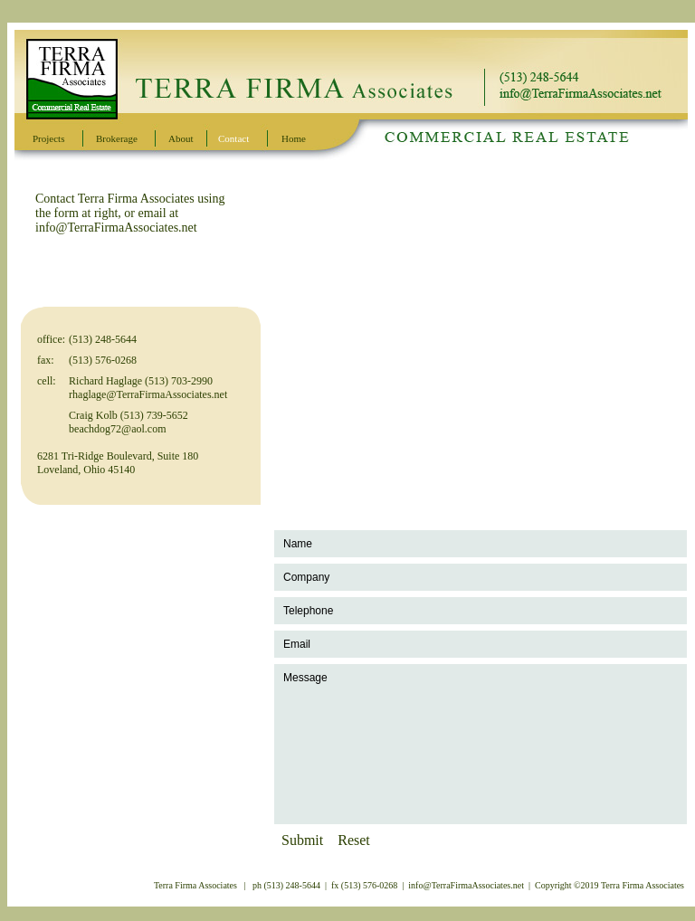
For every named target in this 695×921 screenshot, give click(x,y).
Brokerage (117, 138)
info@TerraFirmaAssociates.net (116, 227)
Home (293, 138)
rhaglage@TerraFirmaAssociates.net (148, 394)
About (181, 138)
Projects (48, 138)
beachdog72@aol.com (117, 429)
